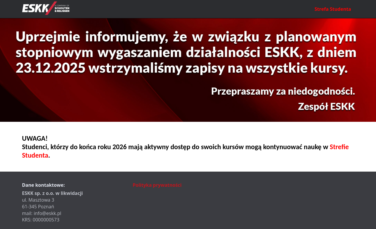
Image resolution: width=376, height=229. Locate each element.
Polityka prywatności (157, 185)
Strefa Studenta (333, 9)
